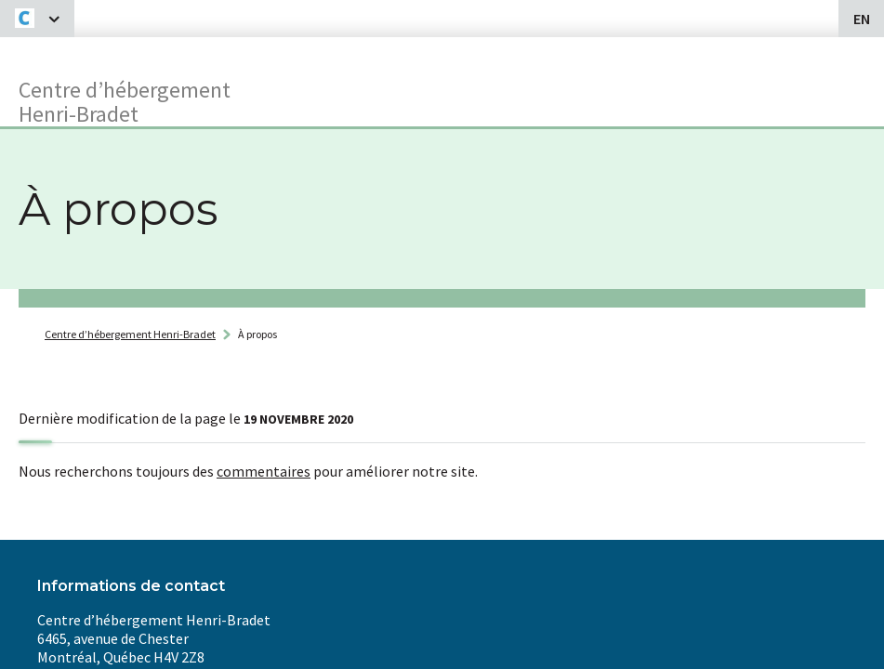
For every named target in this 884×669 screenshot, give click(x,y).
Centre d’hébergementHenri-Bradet (125, 100)
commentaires (263, 471)
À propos (257, 334)
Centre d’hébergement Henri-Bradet (130, 334)
